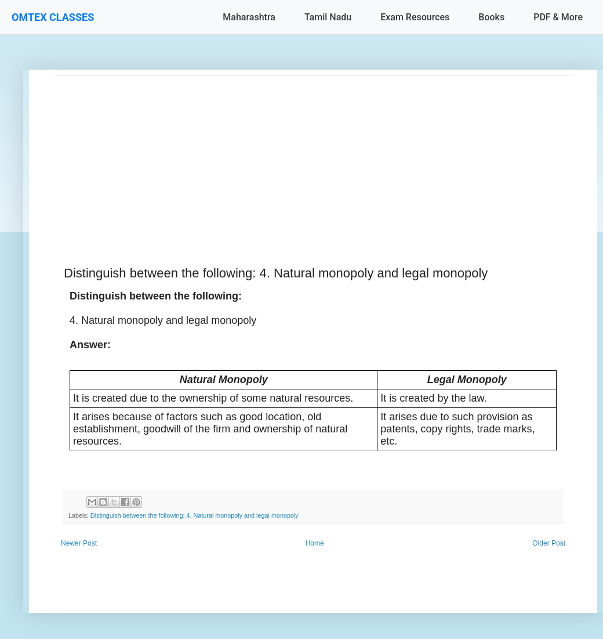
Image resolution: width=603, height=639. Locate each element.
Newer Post (79, 543)
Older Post (548, 543)
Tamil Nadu (327, 17)
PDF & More (558, 17)
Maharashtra (249, 17)
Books (491, 17)
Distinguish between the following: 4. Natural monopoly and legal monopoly (194, 515)
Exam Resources (414, 17)
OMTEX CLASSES (53, 17)
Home (315, 543)
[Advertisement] (313, 157)
